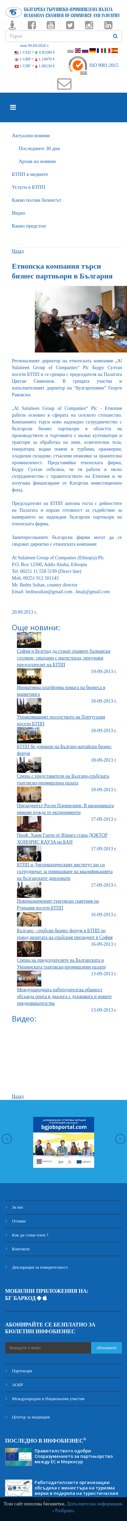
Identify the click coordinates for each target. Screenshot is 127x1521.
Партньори (18, 1370)
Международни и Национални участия (44, 1398)
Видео (18, 213)
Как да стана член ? (26, 1234)
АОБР (14, 1384)
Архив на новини (37, 161)
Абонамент (106, 1347)
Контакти (17, 1248)
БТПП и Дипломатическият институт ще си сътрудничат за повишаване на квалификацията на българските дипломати (65, 871)
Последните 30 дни (39, 148)
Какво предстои (29, 226)
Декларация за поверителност (36, 1267)
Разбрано (64, 1510)
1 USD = (35, 52)
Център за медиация (27, 1416)
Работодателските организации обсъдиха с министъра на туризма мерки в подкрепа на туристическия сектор (76, 1490)
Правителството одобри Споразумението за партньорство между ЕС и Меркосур (74, 1456)
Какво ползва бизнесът (36, 200)
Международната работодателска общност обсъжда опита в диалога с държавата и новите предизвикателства (64, 996)
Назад (18, 251)
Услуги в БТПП (28, 187)
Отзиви (15, 1221)
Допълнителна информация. (95, 1503)
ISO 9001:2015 (93, 65)
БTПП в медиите (30, 174)
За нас (14, 1207)
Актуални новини (31, 135)
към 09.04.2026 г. (34, 45)
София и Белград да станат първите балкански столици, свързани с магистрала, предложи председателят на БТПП (63, 658)
